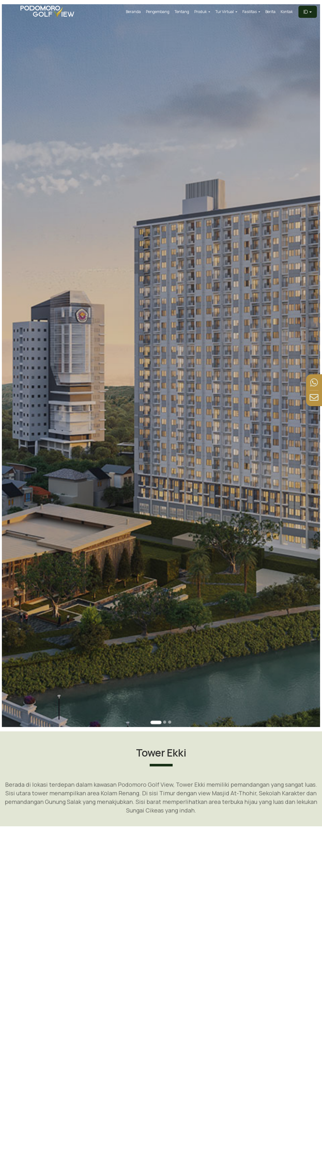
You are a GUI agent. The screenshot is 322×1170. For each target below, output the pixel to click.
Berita (270, 11)
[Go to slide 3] (169, 702)
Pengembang (157, 11)
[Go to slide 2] (164, 702)
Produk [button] (200, 11)
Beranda (133, 11)
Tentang (182, 11)
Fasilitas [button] (249, 11)
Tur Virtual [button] (224, 11)
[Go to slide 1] (156, 702)
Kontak (287, 11)
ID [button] (306, 11)
